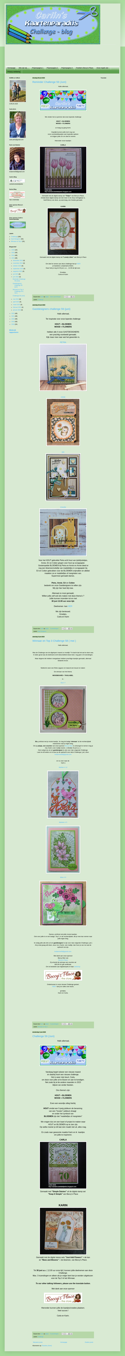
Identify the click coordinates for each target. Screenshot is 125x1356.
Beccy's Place (63, 960)
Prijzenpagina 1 (37, 68)
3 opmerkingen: (54, 628)
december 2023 (18, 260)
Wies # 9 (63, 877)
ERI (63, 452)
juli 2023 (16, 274)
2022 (13, 313)
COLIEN (63, 507)
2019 (13, 321)
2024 (13, 255)
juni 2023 (16, 277)
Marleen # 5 (63, 822)
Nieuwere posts (38, 1342)
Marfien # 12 (63, 767)
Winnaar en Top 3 (42, 1026)
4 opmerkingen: (54, 1024)
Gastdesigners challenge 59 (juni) (51, 309)
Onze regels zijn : (103, 68)
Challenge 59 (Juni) (43, 1036)
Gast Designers (42, 631)
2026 (13, 250)
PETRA (63, 342)
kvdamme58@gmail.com (63, 754)
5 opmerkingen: (54, 1333)
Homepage (11, 68)
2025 (13, 252)
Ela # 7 (63, 683)
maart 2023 (16, 304)
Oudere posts (89, 1342)
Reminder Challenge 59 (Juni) (49, 82)
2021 (13, 316)
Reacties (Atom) (47, 1345)
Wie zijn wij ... (24, 68)
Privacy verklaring (14, 72)
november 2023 (18, 263)
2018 (13, 324)
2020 (13, 319)
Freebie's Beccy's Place (84, 68)
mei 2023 (16, 299)
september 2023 (18, 268)
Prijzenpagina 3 (67, 68)
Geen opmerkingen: (55, 296)
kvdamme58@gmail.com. (63, 951)
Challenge (40, 299)
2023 (13, 258)
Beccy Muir (68, 746)
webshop (77, 966)
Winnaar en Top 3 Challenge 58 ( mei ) (54, 640)
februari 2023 (17, 307)
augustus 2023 (18, 271)
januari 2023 (17, 310)
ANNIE (63, 397)
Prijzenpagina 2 (52, 68)
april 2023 (16, 302)
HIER (79, 264)
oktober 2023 (17, 266)
